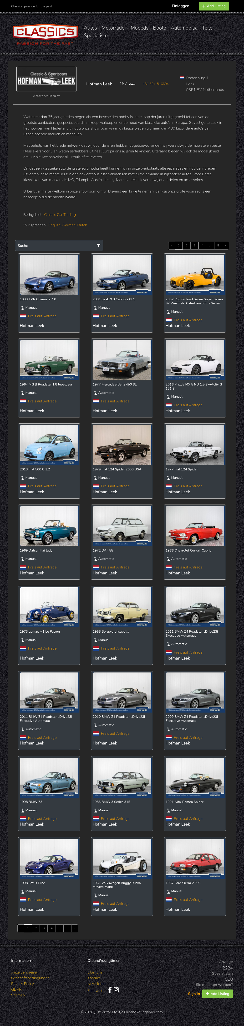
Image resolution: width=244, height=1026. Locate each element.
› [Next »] (225, 245)
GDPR (16, 989)
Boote (159, 28)
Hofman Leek (99, 84)
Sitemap (18, 995)
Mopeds (140, 28)
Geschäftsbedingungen (30, 978)
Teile (207, 28)
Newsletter (96, 983)
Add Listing (214, 6)
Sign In (194, 993)
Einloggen (180, 6)
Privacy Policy (22, 983)
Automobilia (184, 28)
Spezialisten (97, 35)
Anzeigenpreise (24, 972)
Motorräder (114, 28)
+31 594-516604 (156, 84)
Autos (90, 28)
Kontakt (93, 978)
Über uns (94, 972)
